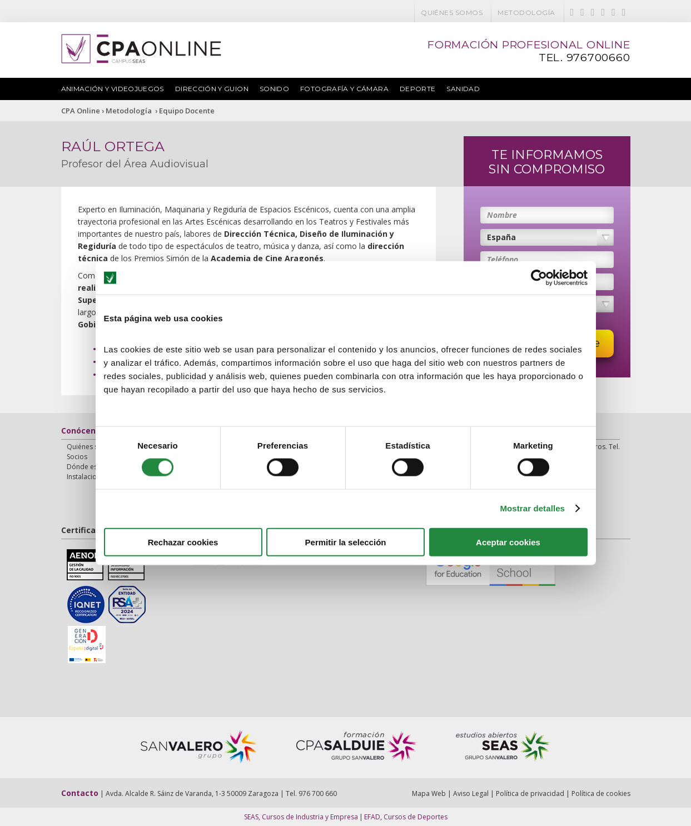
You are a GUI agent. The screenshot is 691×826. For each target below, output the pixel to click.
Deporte (418, 88)
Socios (77, 456)
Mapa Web (429, 793)
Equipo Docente (187, 111)
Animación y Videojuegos (112, 88)
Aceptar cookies (508, 541)
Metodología (526, 12)
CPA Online (80, 111)
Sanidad (463, 88)
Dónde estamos (92, 466)
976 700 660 (318, 793)
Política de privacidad (530, 793)
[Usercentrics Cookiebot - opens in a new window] (539, 278)
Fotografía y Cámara (344, 88)
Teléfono (502, 259)
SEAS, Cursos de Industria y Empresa (301, 817)
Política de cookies (600, 793)
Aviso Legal (471, 793)
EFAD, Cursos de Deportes (406, 817)
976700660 (598, 57)
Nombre (502, 215)
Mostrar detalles (532, 508)
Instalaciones (87, 476)
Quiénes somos (452, 12)
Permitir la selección (345, 541)
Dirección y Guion (211, 88)
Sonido (274, 88)
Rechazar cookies (183, 541)
